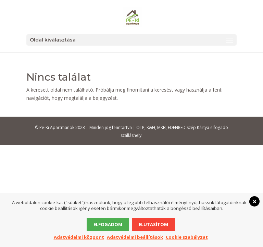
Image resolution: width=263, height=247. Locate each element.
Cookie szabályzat (187, 237)
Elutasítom (153, 224)
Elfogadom (107, 224)
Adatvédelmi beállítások (135, 237)
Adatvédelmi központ (79, 237)
